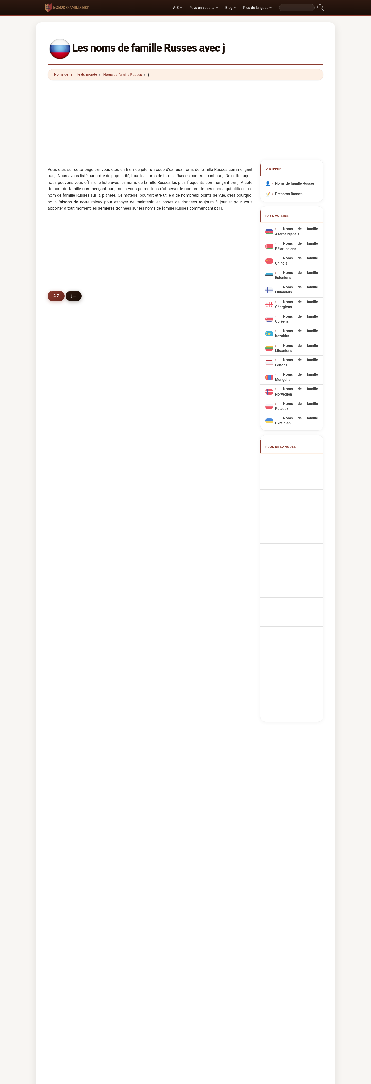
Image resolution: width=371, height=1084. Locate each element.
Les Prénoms (189, 913)
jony (204, 521)
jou (63, 595)
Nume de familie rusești (297, 577)
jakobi (136, 645)
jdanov (67, 497)
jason (205, 509)
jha (63, 632)
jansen (136, 755)
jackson (68, 398)
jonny (205, 534)
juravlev (68, 484)
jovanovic (139, 595)
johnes (206, 595)
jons (204, 398)
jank (65, 755)
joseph (136, 509)
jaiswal (67, 682)
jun (133, 558)
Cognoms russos (292, 499)
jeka (134, 571)
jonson (67, 410)
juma (135, 731)
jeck (134, 694)
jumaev (137, 435)
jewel (135, 546)
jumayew (207, 657)
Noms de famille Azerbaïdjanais (296, 231)
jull (202, 719)
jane (134, 398)
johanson (208, 682)
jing (64, 694)
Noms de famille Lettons (296, 362)
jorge (135, 743)
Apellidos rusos (290, 460)
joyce (65, 793)
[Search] (297, 7)
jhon (134, 632)
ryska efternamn (291, 586)
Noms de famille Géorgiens (296, 304)
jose (203, 558)
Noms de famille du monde (75, 74)
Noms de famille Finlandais (296, 289)
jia (202, 583)
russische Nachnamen (296, 479)
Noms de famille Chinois (296, 261)
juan (65, 645)
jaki (64, 386)
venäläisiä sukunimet (295, 558)
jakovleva (69, 472)
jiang (65, 558)
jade (134, 521)
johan (66, 719)
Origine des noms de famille (149, 913)
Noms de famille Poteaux (296, 406)
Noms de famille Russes (122, 75)
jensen (136, 583)
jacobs (206, 571)
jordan (205, 410)
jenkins (137, 472)
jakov (135, 780)
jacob (66, 571)
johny (66, 620)
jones (205, 386)
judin (135, 682)
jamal (66, 509)
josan (135, 719)
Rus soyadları (289, 596)
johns (205, 447)
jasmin (136, 657)
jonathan (207, 731)
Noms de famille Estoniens (296, 275)
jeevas (136, 497)
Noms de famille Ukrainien (296, 420)
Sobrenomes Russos (295, 510)
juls (203, 780)
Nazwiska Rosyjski (293, 520)
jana (134, 484)
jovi (134, 669)
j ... (76, 296)
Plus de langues (255, 8)
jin (63, 423)
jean (65, 447)
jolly (203, 620)
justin (205, 607)
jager (135, 607)
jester (205, 472)
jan (133, 386)
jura (203, 755)
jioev (204, 706)
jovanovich (70, 657)
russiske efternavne (294, 548)
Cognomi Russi (290, 488)
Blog (228, 8)
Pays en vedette (201, 8)
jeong (205, 632)
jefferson (69, 534)
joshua (67, 743)
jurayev (67, 546)
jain (203, 497)
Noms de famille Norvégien (296, 392)
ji (201, 423)
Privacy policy (286, 913)
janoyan (68, 731)
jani (64, 768)
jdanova (68, 521)
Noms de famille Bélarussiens (296, 246)
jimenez (207, 768)
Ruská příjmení (290, 539)
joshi (204, 694)
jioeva (136, 706)
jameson (207, 459)
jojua (65, 780)
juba (65, 669)
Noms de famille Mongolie (296, 377)
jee (63, 583)
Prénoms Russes (289, 194)
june (134, 459)
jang (65, 607)
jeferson (138, 768)
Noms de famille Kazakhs (296, 333)
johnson (137, 410)
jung (204, 435)
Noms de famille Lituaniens (296, 348)
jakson (136, 447)
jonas (135, 423)
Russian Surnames (293, 469)
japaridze (208, 743)
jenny (205, 546)
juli (63, 435)
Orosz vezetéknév (292, 567)
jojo (134, 534)
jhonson (207, 669)
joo (133, 620)
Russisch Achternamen (297, 529)
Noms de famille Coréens (296, 319)
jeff (64, 459)
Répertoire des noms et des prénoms (238, 913)
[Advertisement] (185, 120)
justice (206, 484)
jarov (65, 706)
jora (203, 645)
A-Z (176, 8)
